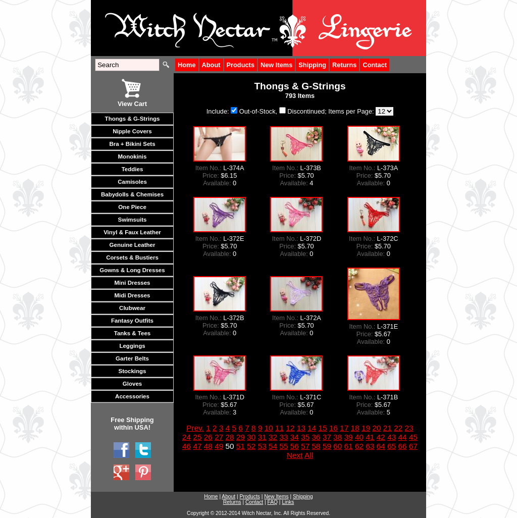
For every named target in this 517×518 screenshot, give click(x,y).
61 (348, 446)
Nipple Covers (132, 131)
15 (323, 428)
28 (230, 437)
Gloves (132, 384)
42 (381, 437)
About (211, 65)
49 (219, 446)
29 (240, 437)
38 (337, 437)
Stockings (132, 371)
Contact (375, 65)
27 (219, 437)
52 (251, 446)
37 (327, 437)
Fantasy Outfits (132, 321)
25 (197, 437)
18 (355, 428)
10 (269, 428)
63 (370, 446)
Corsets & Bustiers (132, 257)
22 (398, 428)
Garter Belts (132, 358)
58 (316, 446)
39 (348, 437)
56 (294, 446)
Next (295, 455)
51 (240, 446)
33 (283, 437)
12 (290, 428)
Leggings (132, 346)
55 (283, 446)
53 (262, 446)
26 (208, 437)
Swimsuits (132, 220)
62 (359, 446)
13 (301, 428)
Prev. (195, 428)
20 (376, 428)
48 (208, 446)
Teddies (132, 169)
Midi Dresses (132, 295)
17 (344, 428)
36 (316, 437)
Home (187, 65)
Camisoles (132, 182)
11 (279, 428)
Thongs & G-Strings (132, 119)
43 (391, 437)
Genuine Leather (133, 245)
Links (288, 502)
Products (240, 65)
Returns (344, 65)
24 (186, 437)
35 (305, 437)
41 (370, 437)
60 (337, 446)
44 (402, 437)
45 (413, 437)
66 (402, 446)
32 (273, 437)
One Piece (132, 207)
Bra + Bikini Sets (132, 144)
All (308, 455)
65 (391, 446)
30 (251, 437)
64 (381, 446)
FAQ (273, 502)
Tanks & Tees (132, 333)
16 (333, 428)
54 (273, 446)
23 (409, 428)
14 (311, 428)
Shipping (312, 65)
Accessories (132, 396)
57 (305, 446)
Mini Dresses (132, 283)
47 (197, 446)
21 (387, 428)
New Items (276, 65)
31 (262, 437)
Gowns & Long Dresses (132, 270)
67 (413, 446)
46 (186, 446)
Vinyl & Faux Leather (132, 232)
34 (294, 437)
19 (365, 428)
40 (359, 437)
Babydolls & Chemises (132, 194)
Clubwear (132, 308)
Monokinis (132, 156)
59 (327, 446)
